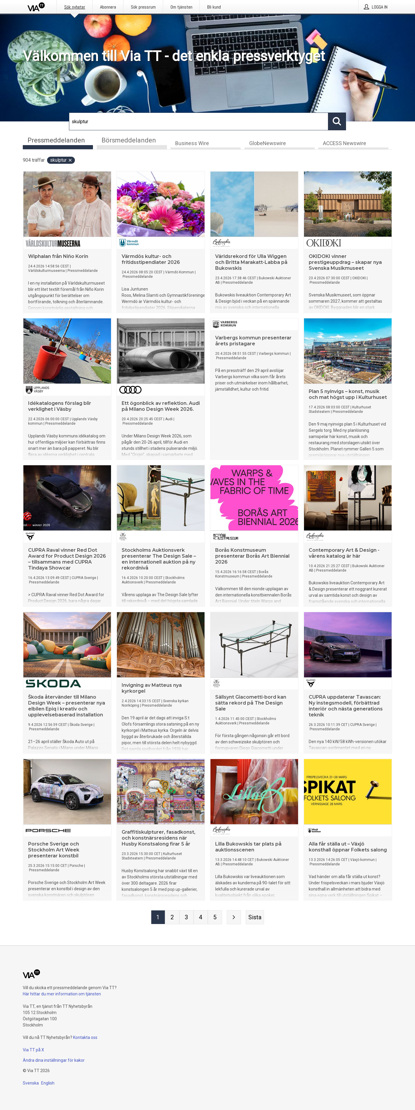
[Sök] (198, 121)
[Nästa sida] (234, 918)
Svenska (31, 1083)
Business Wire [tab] (192, 144)
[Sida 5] (215, 918)
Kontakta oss (85, 1037)
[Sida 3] (186, 918)
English (47, 1083)
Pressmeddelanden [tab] (56, 140)
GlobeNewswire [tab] (267, 144)
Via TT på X (33, 1050)
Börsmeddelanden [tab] (129, 140)
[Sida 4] (201, 918)
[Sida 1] (158, 918)
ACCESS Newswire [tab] (344, 144)
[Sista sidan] (255, 918)
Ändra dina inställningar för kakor (54, 1060)
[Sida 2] (172, 918)
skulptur (61, 160)
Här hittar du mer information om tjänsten (62, 994)
